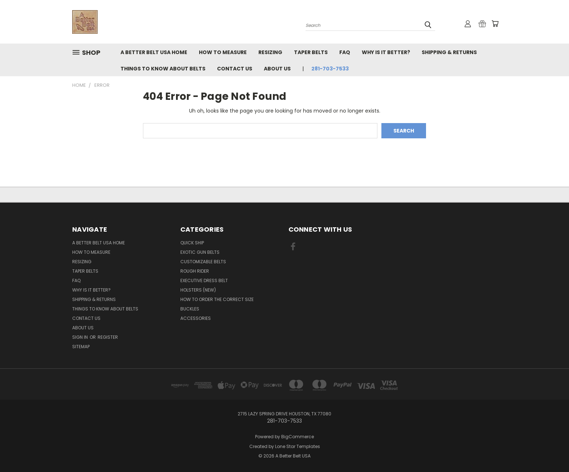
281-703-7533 (330, 68)
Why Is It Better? (386, 52)
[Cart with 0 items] (495, 23)
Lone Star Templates (297, 446)
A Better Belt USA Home (153, 52)
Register (108, 337)
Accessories (195, 318)
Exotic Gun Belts (200, 252)
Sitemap (81, 346)
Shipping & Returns (449, 52)
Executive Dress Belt (204, 280)
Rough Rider (194, 271)
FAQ (344, 52)
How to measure (223, 52)
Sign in (80, 337)
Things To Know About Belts (162, 68)
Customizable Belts (203, 262)
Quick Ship (192, 243)
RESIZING (270, 52)
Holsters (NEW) (198, 290)
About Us (277, 68)
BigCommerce (297, 437)
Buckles (189, 309)
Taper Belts (311, 52)
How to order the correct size (217, 299)
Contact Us (234, 68)
